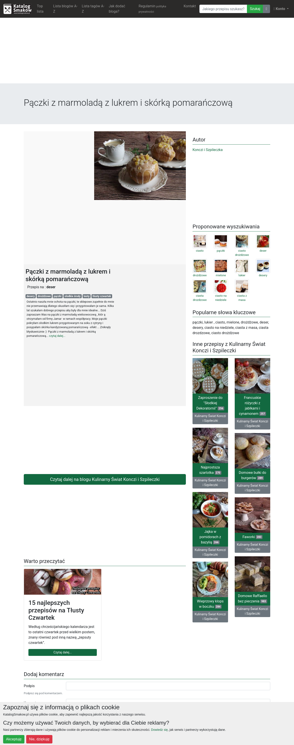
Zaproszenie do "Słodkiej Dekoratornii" (210, 403)
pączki (58, 296)
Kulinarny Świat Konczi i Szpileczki (210, 418)
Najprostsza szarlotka (210, 470)
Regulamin (152, 8)
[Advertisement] (147, 52)
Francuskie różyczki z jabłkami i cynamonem (252, 406)
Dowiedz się (159, 729)
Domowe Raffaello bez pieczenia (252, 598)
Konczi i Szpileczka (208, 150)
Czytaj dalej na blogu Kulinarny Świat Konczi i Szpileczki (104, 479)
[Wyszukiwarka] (223, 9)
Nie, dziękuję (39, 739)
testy (86, 296)
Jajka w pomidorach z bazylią (210, 536)
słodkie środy (73, 296)
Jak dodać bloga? (117, 9)
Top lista (40, 9)
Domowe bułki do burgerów (252, 475)
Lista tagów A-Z (93, 9)
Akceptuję (14, 739)
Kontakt (190, 6)
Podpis (29, 686)
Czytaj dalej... (63, 652)
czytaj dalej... (57, 335)
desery (31, 296)
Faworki (252, 537)
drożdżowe (44, 296)
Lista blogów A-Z (65, 9)
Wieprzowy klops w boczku (210, 604)
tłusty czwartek (102, 296)
